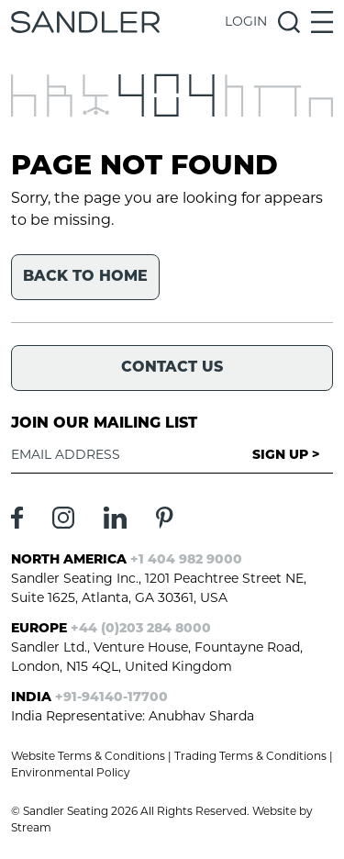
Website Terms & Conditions (88, 757)
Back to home (85, 277)
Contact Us (172, 368)
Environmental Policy (70, 773)
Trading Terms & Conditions (250, 757)
